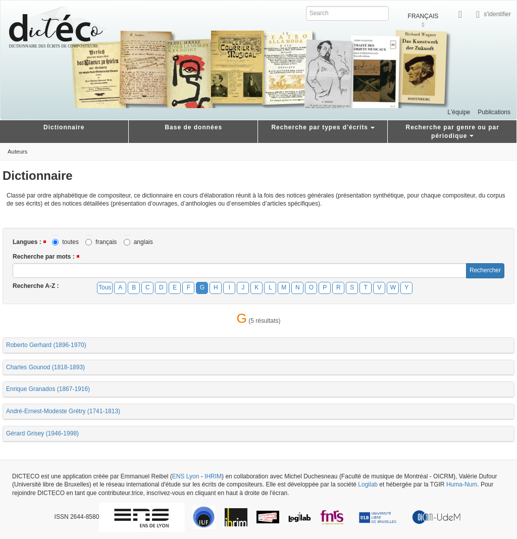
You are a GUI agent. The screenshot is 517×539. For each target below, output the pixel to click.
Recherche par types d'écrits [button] (323, 127)
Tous (104, 287)
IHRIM (213, 476)
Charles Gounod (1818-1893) (45, 367)
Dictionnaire (63, 127)
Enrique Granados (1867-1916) (48, 389)
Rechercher (485, 270)
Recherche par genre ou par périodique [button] (452, 131)
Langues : (27, 242)
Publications (494, 112)
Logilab (368, 484)
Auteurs (17, 152)
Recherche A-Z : (36, 285)
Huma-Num (461, 484)
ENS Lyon (185, 476)
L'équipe (458, 112)
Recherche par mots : (44, 256)
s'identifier (497, 13)
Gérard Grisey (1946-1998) (42, 433)
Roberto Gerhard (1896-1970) (46, 345)
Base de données (193, 127)
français (101, 242)
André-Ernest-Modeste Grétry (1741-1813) (63, 411)
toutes (65, 242)
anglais (138, 242)
